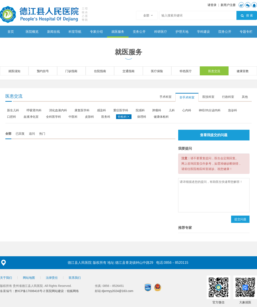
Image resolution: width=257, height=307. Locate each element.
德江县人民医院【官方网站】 (44, 14)
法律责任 (52, 277)
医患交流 (214, 71)
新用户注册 (228, 5)
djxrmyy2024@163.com (117, 291)
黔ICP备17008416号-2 (30, 291)
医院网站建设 (55, 291)
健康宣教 (243, 71)
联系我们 (75, 277)
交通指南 (128, 71)
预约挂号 (43, 71)
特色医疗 (186, 71)
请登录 (212, 5)
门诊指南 (71, 71)
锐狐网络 (73, 291)
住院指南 (100, 71)
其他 (245, 96)
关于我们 (6, 277)
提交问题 (240, 219)
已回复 (20, 133)
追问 (32, 133)
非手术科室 (186, 97)
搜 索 (247, 15)
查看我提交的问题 (213, 135)
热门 (42, 133)
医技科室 (208, 96)
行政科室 (228, 96)
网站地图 (29, 277)
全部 (8, 133)
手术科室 (166, 96)
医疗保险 (157, 71)
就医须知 (14, 71)
